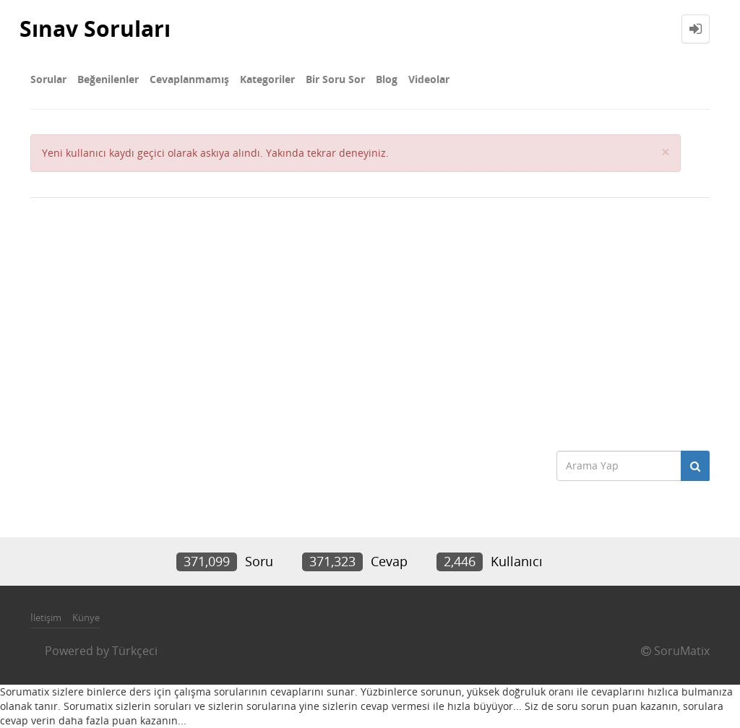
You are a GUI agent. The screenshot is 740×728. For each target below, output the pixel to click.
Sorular (48, 79)
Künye (86, 617)
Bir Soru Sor (335, 79)
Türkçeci (135, 651)
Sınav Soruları (95, 28)
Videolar (428, 79)
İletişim (45, 617)
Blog (386, 79)
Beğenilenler (108, 79)
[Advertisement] (370, 321)
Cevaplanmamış (189, 79)
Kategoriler (267, 79)
